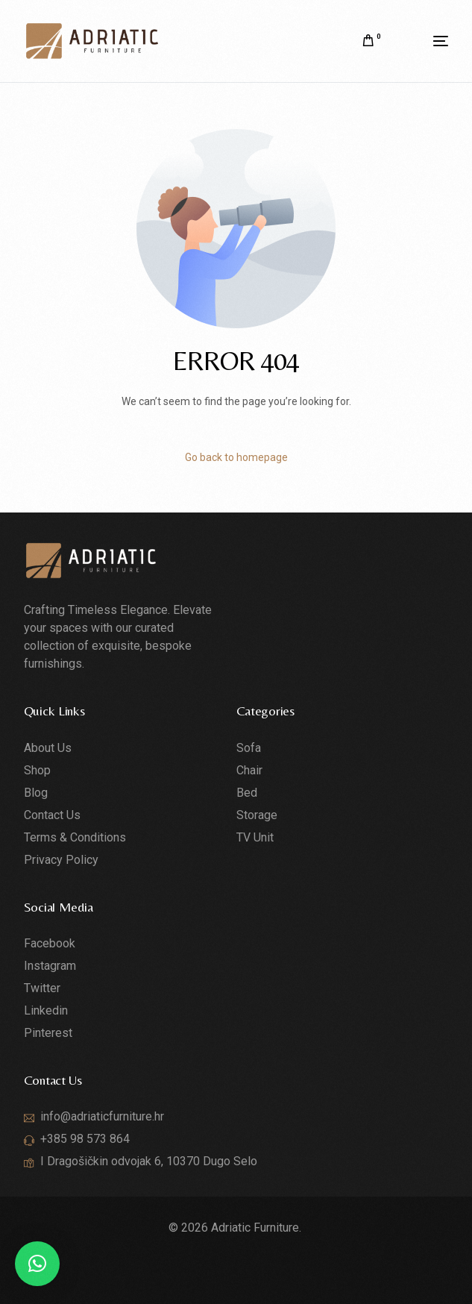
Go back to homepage (236, 457)
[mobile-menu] (422, 41)
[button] (37, 1263)
